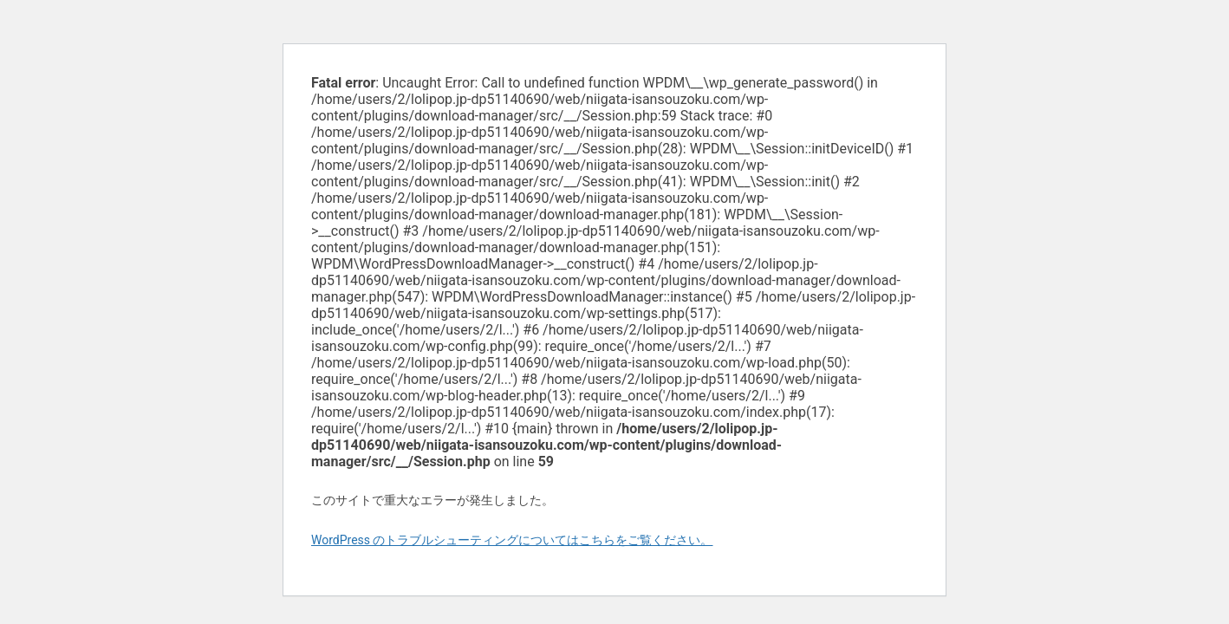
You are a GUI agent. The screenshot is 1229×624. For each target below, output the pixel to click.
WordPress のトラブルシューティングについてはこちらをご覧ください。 (512, 540)
